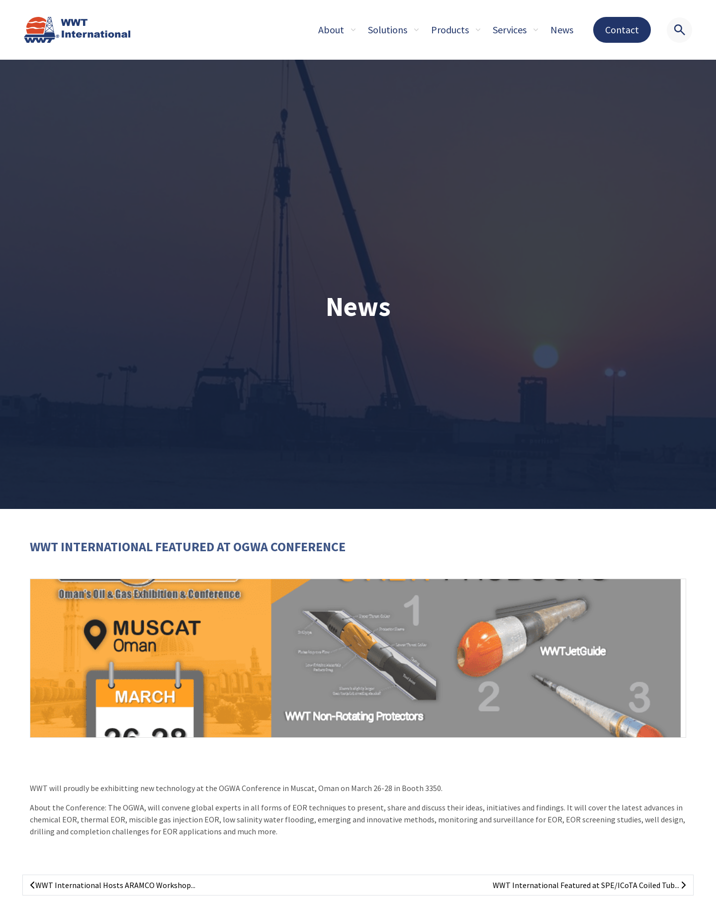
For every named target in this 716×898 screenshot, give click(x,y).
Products (450, 29)
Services (510, 29)
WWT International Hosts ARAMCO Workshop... (112, 885)
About (331, 29)
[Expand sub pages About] (353, 29)
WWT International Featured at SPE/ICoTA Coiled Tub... (589, 885)
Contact (622, 29)
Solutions (387, 29)
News (561, 29)
